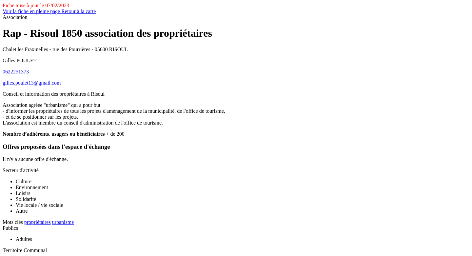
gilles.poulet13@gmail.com (32, 83)
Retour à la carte (78, 11)
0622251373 (16, 71)
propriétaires (37, 222)
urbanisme (63, 222)
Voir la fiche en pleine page (32, 11)
